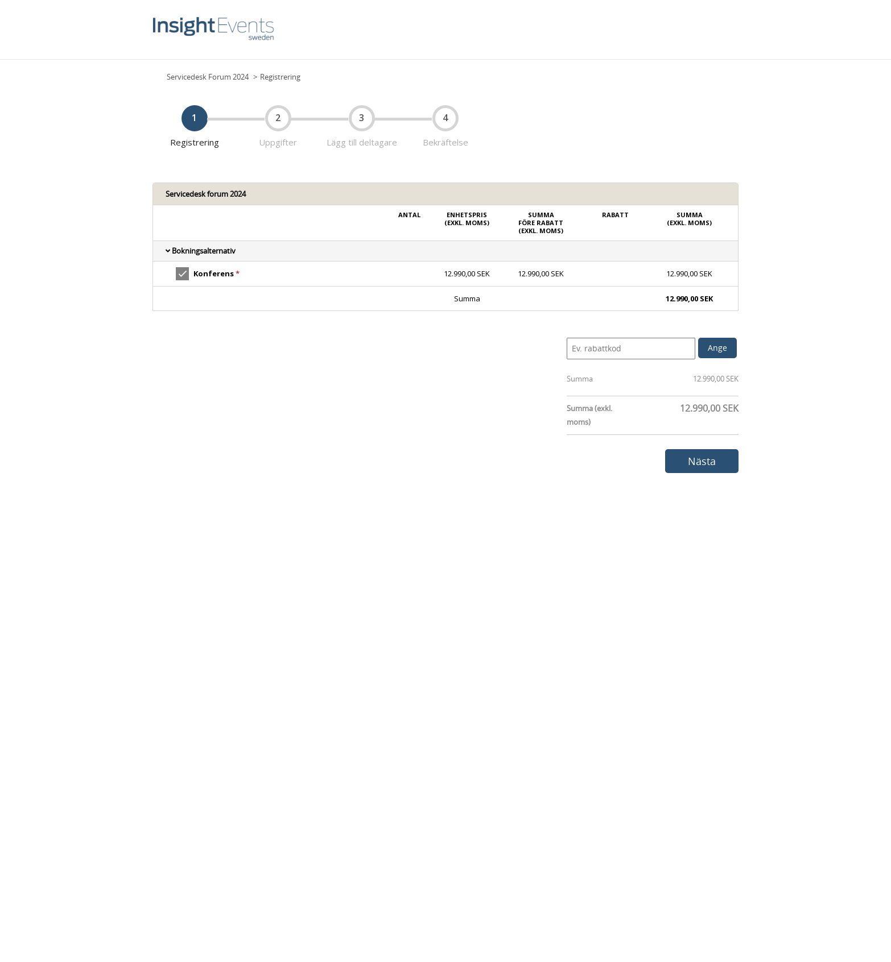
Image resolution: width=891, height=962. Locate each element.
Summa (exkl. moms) (589, 415)
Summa (580, 379)
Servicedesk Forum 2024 (208, 77)
